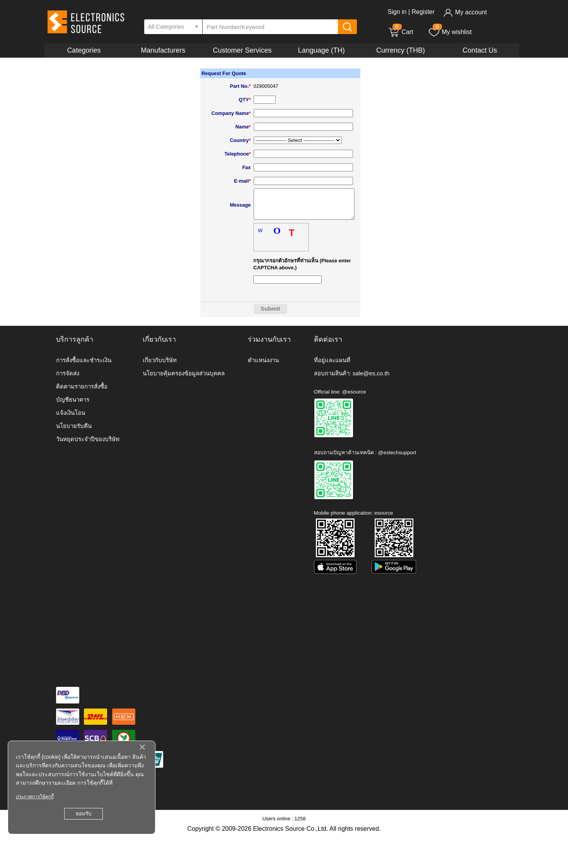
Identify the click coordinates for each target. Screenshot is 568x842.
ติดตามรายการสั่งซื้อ (81, 392)
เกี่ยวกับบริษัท (160, 366)
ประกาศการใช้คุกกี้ (35, 796)
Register (423, 12)
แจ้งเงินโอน (70, 418)
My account (465, 12)
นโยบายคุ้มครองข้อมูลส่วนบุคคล (184, 379)
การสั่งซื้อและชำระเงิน (83, 366)
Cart (400, 32)
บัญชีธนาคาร (72, 405)
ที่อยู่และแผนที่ (332, 366)
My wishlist (450, 32)
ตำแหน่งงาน (263, 366)
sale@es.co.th (371, 379)
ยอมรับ (83, 813)
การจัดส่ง (67, 379)
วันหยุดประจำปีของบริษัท (87, 445)
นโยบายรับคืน (74, 431)
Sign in (397, 12)
